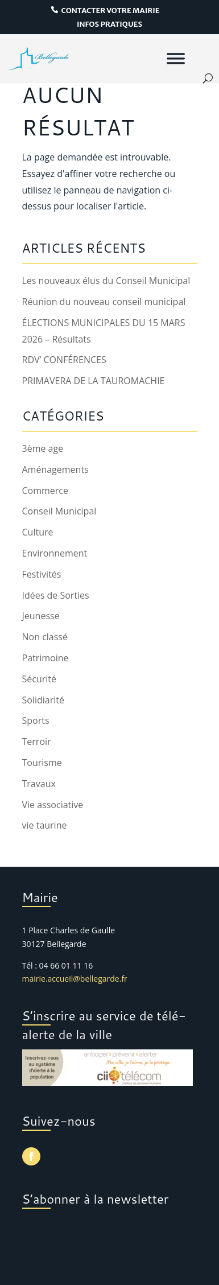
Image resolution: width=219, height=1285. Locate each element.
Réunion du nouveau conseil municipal (104, 301)
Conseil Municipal (59, 511)
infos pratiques (109, 24)
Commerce (45, 490)
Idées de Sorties (55, 595)
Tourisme (42, 762)
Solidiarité (43, 700)
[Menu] (176, 58)
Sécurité (39, 679)
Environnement (55, 553)
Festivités (41, 574)
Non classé (45, 637)
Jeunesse (41, 615)
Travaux (39, 783)
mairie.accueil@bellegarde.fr (74, 978)
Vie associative (53, 804)
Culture (37, 532)
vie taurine (44, 825)
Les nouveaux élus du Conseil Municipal (106, 280)
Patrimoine (45, 658)
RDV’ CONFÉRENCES (64, 359)
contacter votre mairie (110, 10)
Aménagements (55, 469)
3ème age (43, 448)
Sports (35, 720)
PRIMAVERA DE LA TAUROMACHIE (93, 380)
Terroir (36, 741)
